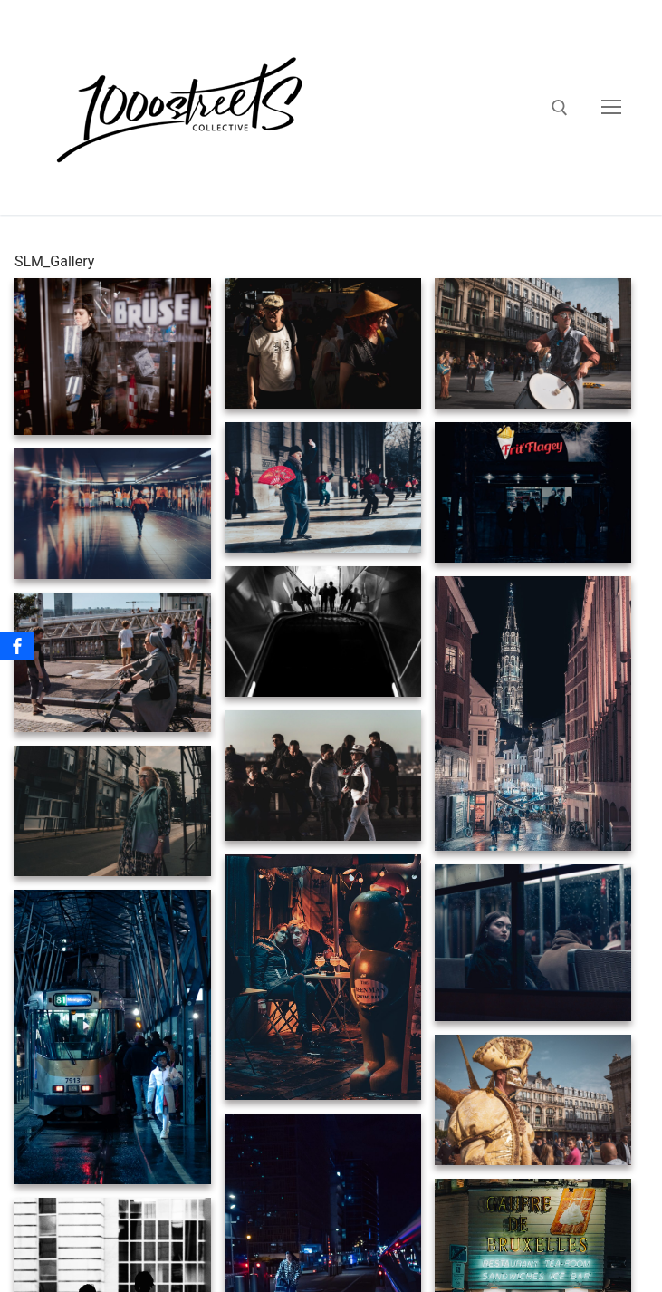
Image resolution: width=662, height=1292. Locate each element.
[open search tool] (560, 108)
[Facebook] (17, 646)
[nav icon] (611, 108)
